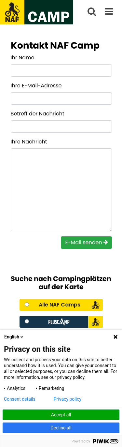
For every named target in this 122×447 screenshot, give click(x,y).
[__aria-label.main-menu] (109, 12)
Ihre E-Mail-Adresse (36, 85)
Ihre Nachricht (29, 141)
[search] (92, 12)
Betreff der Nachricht (37, 113)
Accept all (61, 414)
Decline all (61, 427)
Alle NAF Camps (59, 304)
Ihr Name (22, 57)
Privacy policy (67, 399)
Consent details (19, 399)
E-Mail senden (86, 242)
